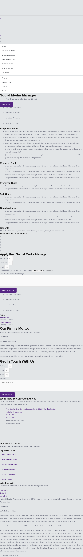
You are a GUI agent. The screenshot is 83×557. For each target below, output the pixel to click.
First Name (4, 258)
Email (2, 267)
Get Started (5, 72)
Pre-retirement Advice (9, 459)
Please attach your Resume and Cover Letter (16, 271)
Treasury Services (7, 64)
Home (4, 46)
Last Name (4, 263)
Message (3, 378)
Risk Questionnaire (8, 454)
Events (4, 91)
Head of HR (4, 317)
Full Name (4, 366)
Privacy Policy (7, 479)
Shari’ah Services (7, 68)
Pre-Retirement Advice (9, 51)
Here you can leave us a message (12, 274)
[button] (41, 15)
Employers (5, 78)
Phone (2, 370)
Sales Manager (5, 322)
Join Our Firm (6, 82)
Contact (4, 86)
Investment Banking (8, 59)
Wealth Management (8, 55)
